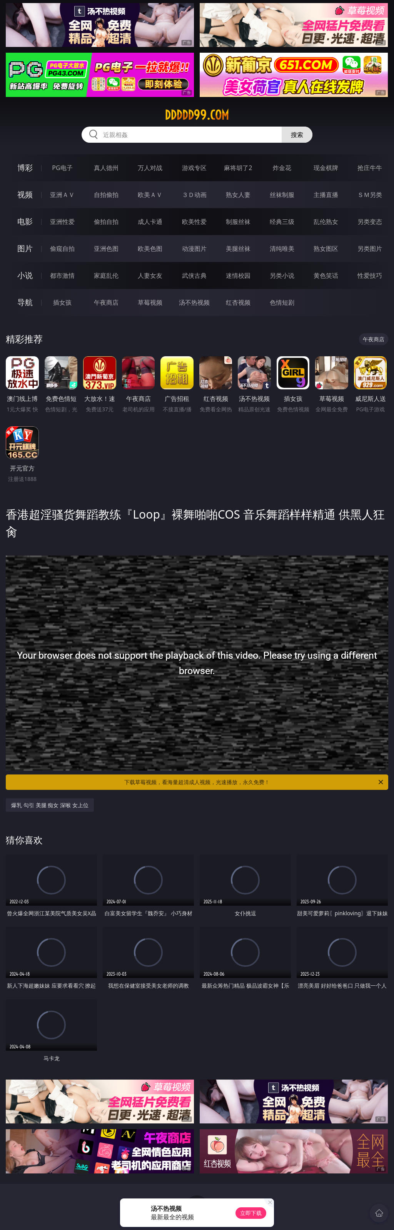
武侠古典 (194, 275)
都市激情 (62, 275)
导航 (25, 302)
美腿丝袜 (238, 248)
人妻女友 (150, 275)
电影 (25, 221)
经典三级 (282, 221)
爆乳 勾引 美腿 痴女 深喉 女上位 (49, 805)
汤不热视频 (194, 302)
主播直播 (326, 194)
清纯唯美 (282, 248)
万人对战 (150, 168)
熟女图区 (326, 248)
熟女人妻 (238, 194)
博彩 (25, 167)
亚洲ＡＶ (62, 194)
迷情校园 (238, 275)
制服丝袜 (238, 221)
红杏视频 (238, 302)
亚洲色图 (106, 248)
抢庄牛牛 (369, 168)
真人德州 (106, 168)
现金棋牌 (326, 168)
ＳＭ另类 (369, 194)
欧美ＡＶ (150, 194)
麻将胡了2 (238, 168)
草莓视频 (150, 302)
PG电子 (62, 168)
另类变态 (369, 221)
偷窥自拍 (62, 248)
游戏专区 (194, 168)
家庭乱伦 (106, 275)
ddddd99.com (197, 115)
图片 (25, 248)
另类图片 (369, 248)
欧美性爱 (194, 221)
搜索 (297, 134)
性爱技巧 (369, 275)
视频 (25, 194)
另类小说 (282, 275)
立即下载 (251, 1213)
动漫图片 (194, 248)
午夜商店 (106, 302)
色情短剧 (282, 302)
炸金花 (282, 168)
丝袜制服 (282, 194)
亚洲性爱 (62, 221)
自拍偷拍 (106, 194)
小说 (25, 275)
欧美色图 (150, 248)
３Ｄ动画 (194, 194)
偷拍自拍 (106, 221)
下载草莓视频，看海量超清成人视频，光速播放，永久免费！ (254, 782)
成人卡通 (150, 221)
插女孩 (62, 302)
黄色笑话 (326, 275)
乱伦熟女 (326, 221)
